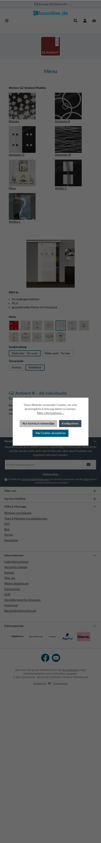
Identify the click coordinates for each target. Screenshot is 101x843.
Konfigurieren (70, 423)
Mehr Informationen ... (50, 413)
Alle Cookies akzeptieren (50, 433)
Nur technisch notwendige (38, 423)
